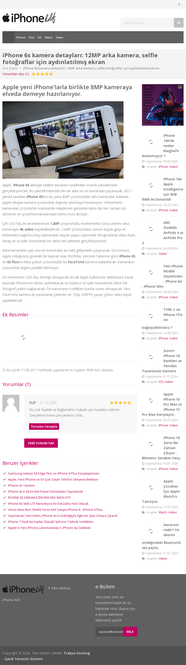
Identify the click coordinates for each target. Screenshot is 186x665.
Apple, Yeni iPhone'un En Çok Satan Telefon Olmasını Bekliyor (53, 479)
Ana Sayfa (8, 37)
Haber (59, 37)
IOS (40, 37)
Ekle (129, 631)
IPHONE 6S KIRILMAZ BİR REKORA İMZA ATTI (39, 497)
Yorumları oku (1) (15, 74)
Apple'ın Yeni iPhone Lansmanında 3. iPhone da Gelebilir (49, 528)
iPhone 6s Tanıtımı (21, 485)
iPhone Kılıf (11, 600)
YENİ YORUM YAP (41, 443)
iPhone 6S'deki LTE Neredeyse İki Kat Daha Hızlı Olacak (48, 503)
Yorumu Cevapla (44, 426)
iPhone (20, 37)
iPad (31, 37)
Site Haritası (61, 588)
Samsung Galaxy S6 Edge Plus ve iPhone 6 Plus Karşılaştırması (53, 473)
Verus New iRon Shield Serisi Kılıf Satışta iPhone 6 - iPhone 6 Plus (55, 509)
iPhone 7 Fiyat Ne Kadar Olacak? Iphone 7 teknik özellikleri (50, 521)
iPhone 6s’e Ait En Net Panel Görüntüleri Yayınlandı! (45, 491)
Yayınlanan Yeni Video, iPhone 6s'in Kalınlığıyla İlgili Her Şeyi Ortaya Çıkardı (62, 515)
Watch (49, 37)
